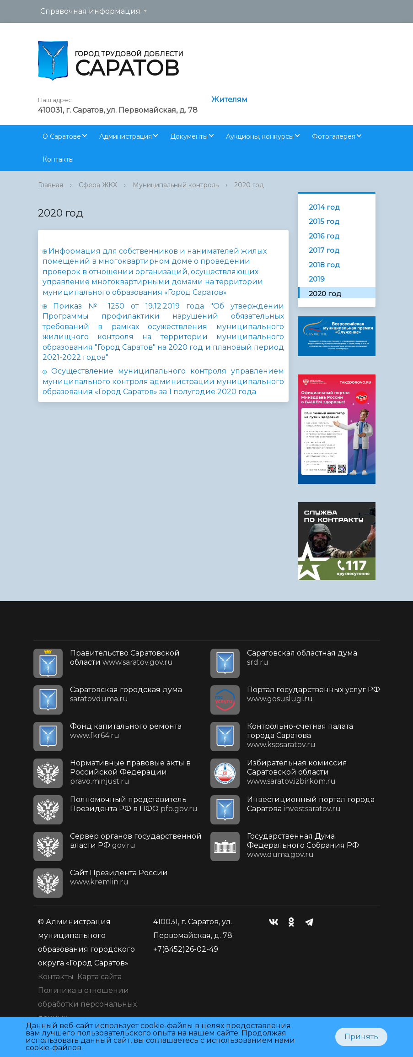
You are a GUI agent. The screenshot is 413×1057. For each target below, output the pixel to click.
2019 (317, 279)
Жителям (229, 99)
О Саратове (62, 136)
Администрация (125, 136)
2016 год (324, 236)
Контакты (58, 159)
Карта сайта (99, 976)
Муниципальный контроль (176, 185)
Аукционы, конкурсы (260, 136)
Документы (189, 136)
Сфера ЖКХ (98, 185)
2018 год (324, 264)
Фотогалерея (333, 136)
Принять (361, 1036)
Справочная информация (90, 11)
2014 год (324, 207)
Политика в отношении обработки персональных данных (87, 1004)
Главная (50, 185)
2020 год (249, 185)
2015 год (324, 221)
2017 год (324, 250)
